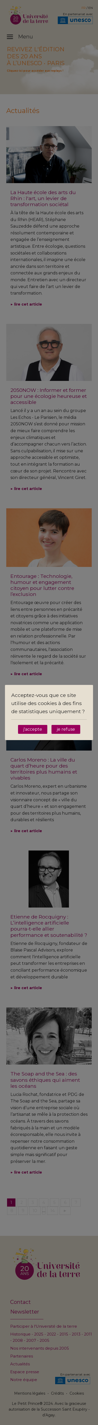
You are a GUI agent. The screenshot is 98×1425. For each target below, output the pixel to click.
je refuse (66, 729)
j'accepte (32, 729)
